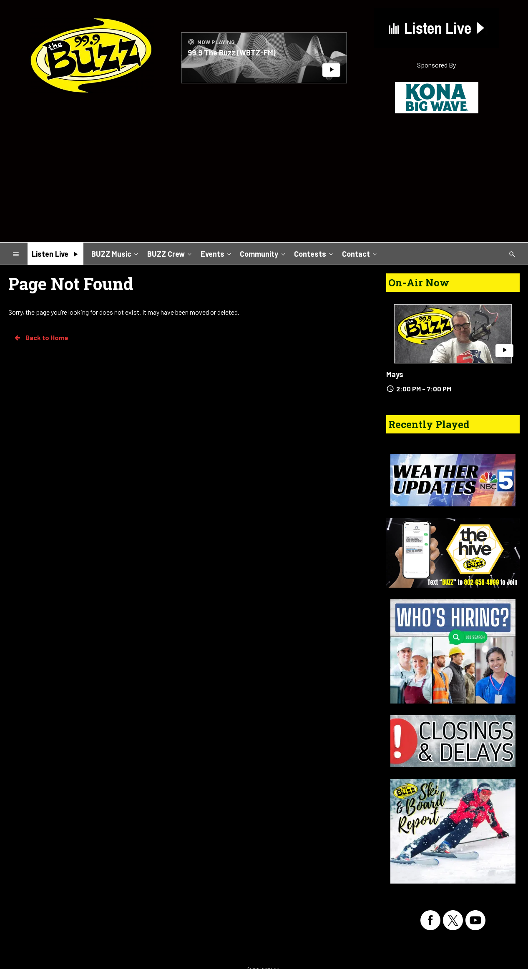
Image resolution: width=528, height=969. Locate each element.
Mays (394, 374)
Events (217, 253)
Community (263, 253)
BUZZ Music (115, 253)
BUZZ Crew (170, 253)
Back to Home (40, 337)
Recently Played (429, 424)
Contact (360, 253)
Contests (314, 253)
